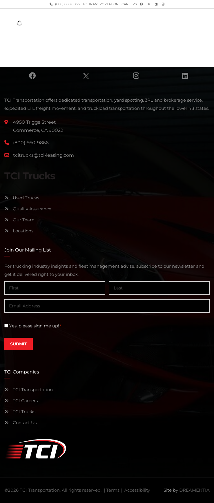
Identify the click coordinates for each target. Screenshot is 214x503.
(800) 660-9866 (67, 4)
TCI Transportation (101, 4)
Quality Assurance (27, 209)
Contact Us (20, 422)
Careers (129, 4)
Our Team (19, 220)
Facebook (32, 75)
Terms (112, 490)
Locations (18, 231)
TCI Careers (21, 400)
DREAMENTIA (194, 490)
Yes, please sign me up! (35, 326)
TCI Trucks (19, 411)
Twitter (86, 75)
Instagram (136, 75)
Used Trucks (21, 198)
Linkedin (185, 75)
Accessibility (137, 490)
